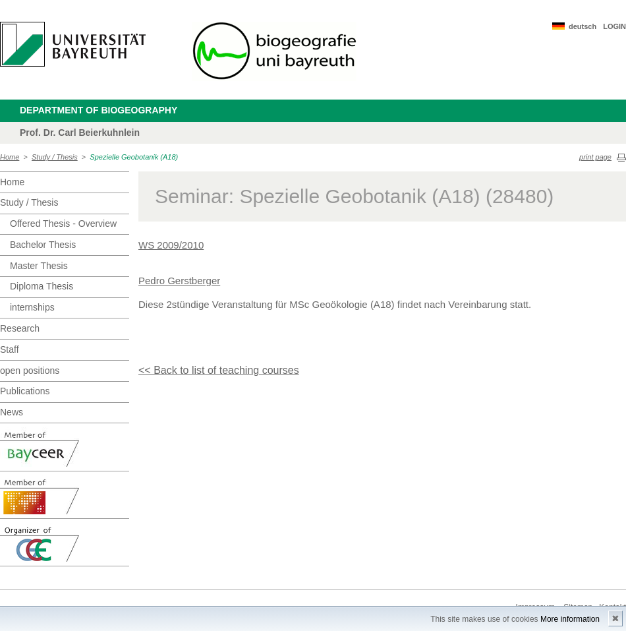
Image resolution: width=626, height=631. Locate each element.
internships (32, 307)
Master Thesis (39, 265)
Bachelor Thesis (43, 244)
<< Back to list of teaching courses (218, 370)
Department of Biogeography (98, 110)
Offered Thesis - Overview (63, 223)
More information (570, 619)
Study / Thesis (55, 157)
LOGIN (614, 26)
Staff (9, 349)
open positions (29, 370)
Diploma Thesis (41, 286)
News (11, 412)
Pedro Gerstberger (179, 280)
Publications (25, 391)
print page (595, 157)
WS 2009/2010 (171, 245)
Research (20, 328)
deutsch (582, 26)
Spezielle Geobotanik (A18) (134, 157)
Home (9, 157)
